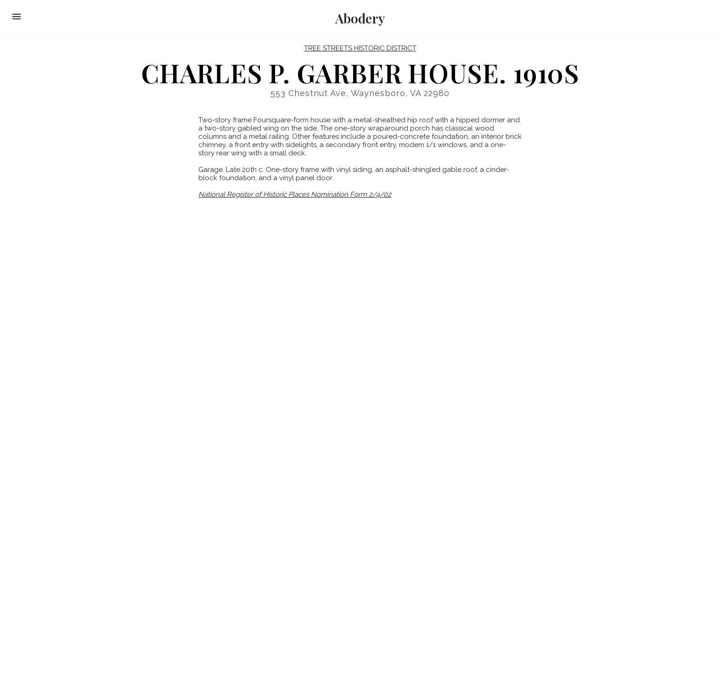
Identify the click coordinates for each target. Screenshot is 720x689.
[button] (16, 16)
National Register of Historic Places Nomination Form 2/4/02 (294, 194)
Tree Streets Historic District (360, 48)
